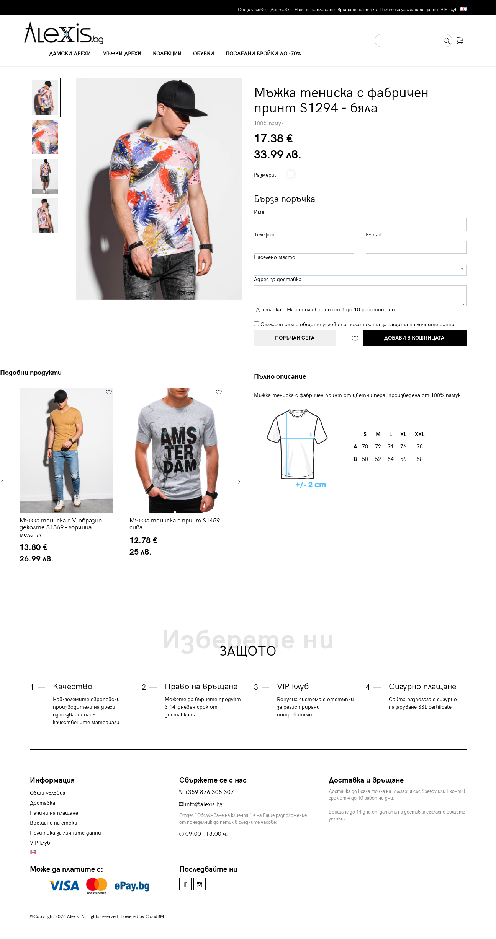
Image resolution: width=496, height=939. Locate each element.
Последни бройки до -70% (263, 53)
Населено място (274, 257)
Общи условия (253, 10)
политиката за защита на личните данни (401, 324)
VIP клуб (449, 10)
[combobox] (360, 270)
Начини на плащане (315, 10)
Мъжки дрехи (121, 53)
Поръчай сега (294, 338)
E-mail (373, 234)
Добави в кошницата (414, 338)
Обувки (203, 53)
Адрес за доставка (277, 279)
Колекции (167, 53)
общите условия (321, 324)
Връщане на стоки (357, 10)
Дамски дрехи (70, 53)
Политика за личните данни (409, 10)
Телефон (264, 234)
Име (259, 212)
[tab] (283, 376)
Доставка (281, 10)
